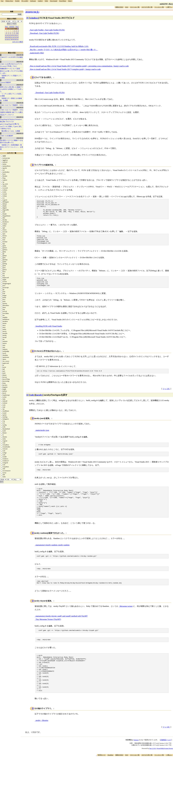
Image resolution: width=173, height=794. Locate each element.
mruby (39, 402)
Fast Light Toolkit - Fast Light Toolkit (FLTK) (47, 30)
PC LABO (25, 1)
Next (16, 26)
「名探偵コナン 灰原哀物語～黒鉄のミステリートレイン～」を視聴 (11, 147)
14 (12, 35)
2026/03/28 (19, 80)
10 (18, 33)
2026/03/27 (19, 85)
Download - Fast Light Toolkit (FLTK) (44, 33)
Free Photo (62, 1)
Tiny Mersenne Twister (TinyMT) (48, 635)
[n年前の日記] (47, 12)
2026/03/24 (19, 117)
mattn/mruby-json (42, 438)
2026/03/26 (19, 103)
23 (16, 37)
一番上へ (169, 778)
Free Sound (53, 1)
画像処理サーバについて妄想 (10, 68)
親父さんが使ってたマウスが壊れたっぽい (11, 72)
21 (12, 37)
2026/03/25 (19, 107)
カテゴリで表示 (17, 42)
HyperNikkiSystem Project (165, 772)
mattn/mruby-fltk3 (37, 53)
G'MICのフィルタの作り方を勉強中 (11, 58)
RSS (126, 7)
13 (10, 35)
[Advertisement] (130, 787)
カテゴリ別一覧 (147, 7)
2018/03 (11, 26)
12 (8, 35)
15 (14, 35)
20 (10, 37)
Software (33, 1)
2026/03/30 (19, 55)
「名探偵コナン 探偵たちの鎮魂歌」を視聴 (11, 99)
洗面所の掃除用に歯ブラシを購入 (11, 112)
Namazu (136, 763)
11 (6, 35)
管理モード (101, 778)
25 (6, 39)
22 (14, 37)
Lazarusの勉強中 (5, 82)
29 (14, 39)
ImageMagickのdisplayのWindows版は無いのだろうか (11, 120)
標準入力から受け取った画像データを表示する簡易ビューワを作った (11, 89)
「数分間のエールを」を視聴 (10, 131)
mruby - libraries (42, 744)
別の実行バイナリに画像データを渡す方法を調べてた (11, 141)
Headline (110, 778)
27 (10, 39)
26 (8, 39)
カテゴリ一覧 (11, 153)
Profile (17, 1)
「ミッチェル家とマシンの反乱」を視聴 (11, 95)
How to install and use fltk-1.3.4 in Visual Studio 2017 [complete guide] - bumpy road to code (65, 69)
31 (18, 39)
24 (18, 37)
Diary (70, 1)
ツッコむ (166, 396)
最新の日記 (119, 7)
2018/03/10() (32, 12)
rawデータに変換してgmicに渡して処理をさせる (11, 127)
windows (34, 18)
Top (2, 1)
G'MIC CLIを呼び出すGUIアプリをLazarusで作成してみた (11, 65)
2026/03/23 (19, 133)
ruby (32, 402)
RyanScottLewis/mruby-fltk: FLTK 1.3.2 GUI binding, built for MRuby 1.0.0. (59, 46)
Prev (6, 26)
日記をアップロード (7, 115)
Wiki (46, 1)
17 (18, 35)
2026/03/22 (19, 138)
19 (8, 37)
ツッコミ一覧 (159, 7)
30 (16, 39)
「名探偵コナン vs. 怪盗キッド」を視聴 (11, 77)
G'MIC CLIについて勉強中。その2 (11, 110)
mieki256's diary (166, 4)
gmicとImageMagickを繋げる (9, 124)
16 (16, 35)
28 (12, 39)
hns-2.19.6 (152, 772)
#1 (27, 18)
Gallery (40, 1)
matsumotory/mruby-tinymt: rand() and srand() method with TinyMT (62, 631)
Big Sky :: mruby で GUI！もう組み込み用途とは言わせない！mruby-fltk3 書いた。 (64, 50)
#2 (27, 402)
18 (6, 37)
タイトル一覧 (134, 7)
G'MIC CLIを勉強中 (6, 136)
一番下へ (169, 7)
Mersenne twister (126, 622)
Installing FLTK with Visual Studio (49, 333)
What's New (9, 1)
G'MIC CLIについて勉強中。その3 (11, 105)
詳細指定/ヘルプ (165, 763)
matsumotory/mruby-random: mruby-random (52, 559)
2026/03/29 (19, 62)
